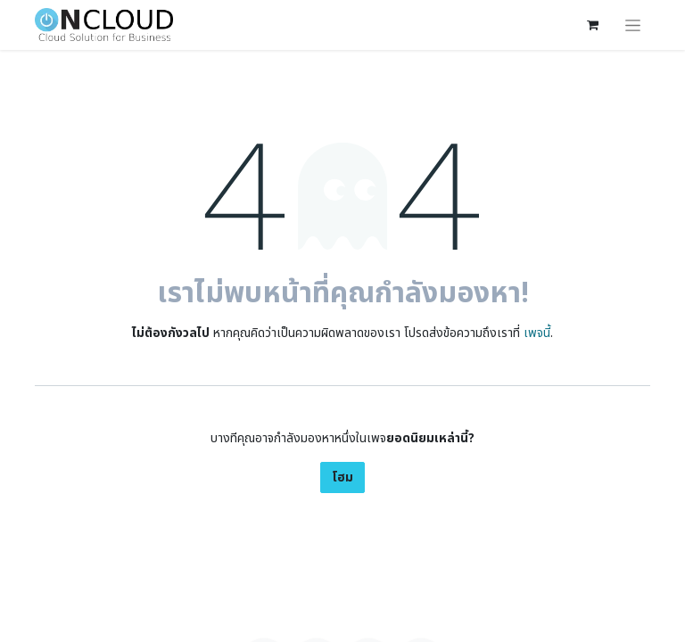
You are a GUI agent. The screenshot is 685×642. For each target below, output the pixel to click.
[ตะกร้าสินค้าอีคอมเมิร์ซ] (592, 25)
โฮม (342, 477)
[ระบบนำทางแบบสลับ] (632, 25)
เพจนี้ (537, 333)
